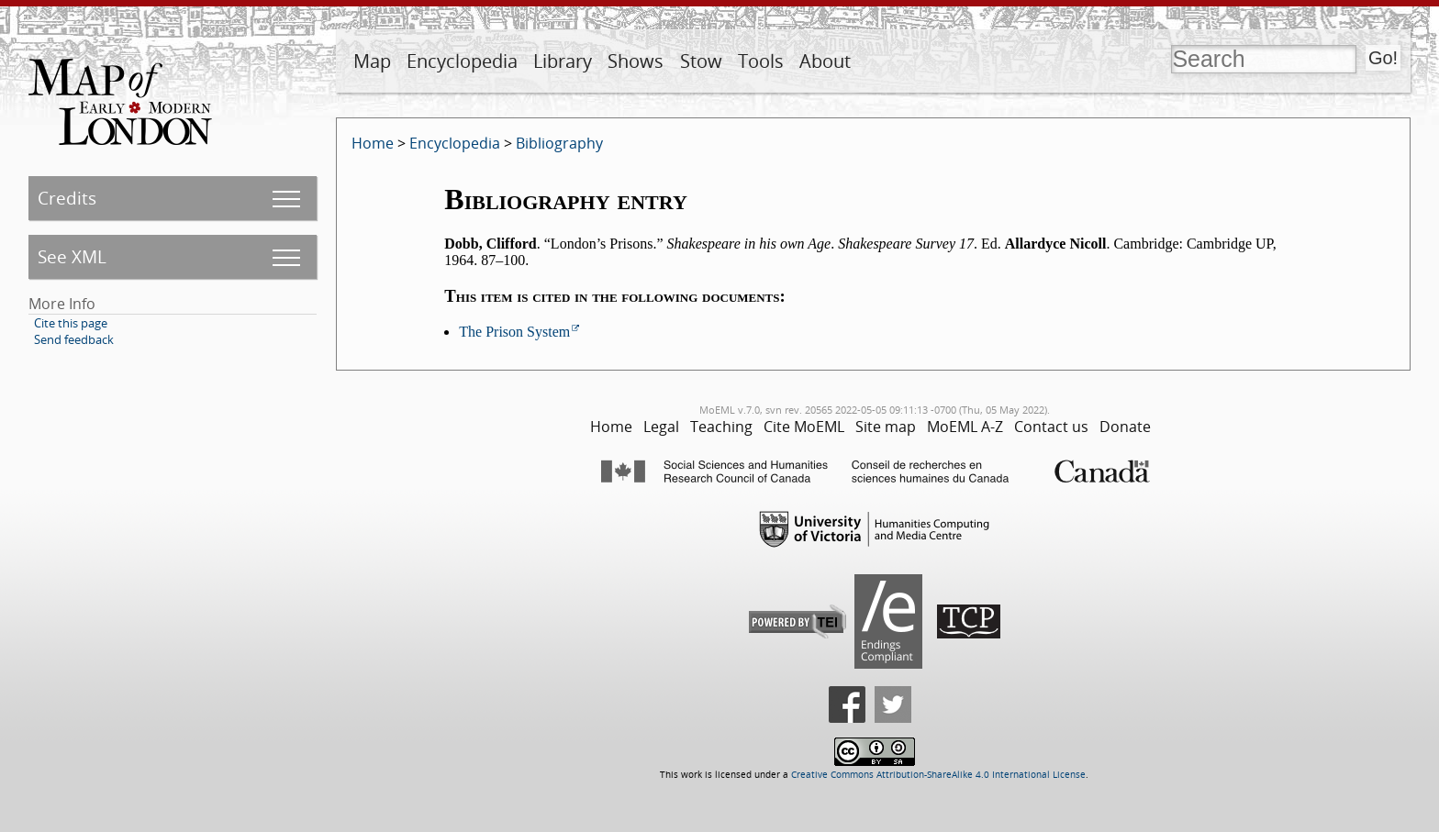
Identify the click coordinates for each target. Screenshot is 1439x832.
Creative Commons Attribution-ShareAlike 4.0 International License (938, 775)
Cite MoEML (804, 426)
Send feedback (74, 339)
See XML (72, 256)
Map (372, 61)
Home (372, 143)
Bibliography (559, 143)
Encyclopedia (462, 61)
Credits (67, 197)
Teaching (721, 426)
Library (562, 61)
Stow (701, 61)
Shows (636, 61)
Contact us (1051, 426)
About (825, 61)
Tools (761, 61)
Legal (661, 426)
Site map (885, 426)
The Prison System (514, 331)
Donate (1125, 426)
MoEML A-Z (965, 426)
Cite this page (70, 323)
